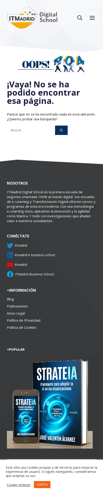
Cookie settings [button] (19, 485)
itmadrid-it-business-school (35, 255)
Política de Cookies (21, 327)
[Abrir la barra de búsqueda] (80, 17)
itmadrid (21, 245)
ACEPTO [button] (42, 484)
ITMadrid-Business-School (34, 274)
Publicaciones (17, 306)
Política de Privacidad (23, 320)
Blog (10, 299)
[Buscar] (61, 130)
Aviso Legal (16, 313)
